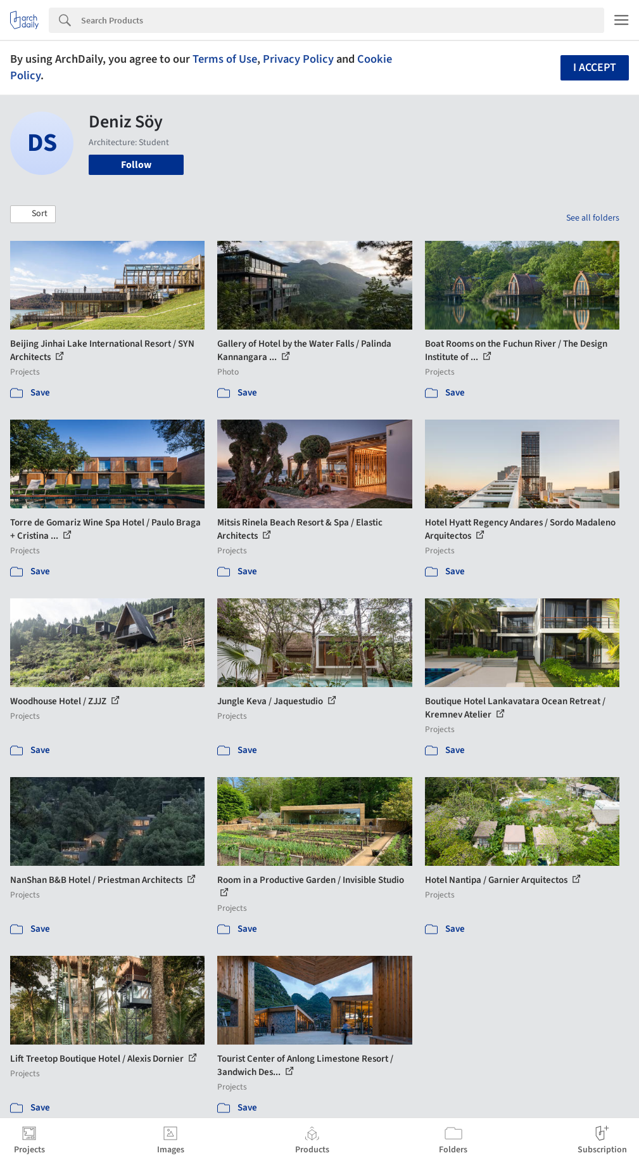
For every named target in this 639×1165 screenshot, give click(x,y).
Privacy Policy (298, 59)
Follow (136, 165)
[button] (33, 214)
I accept (594, 67)
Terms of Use (225, 59)
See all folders (592, 218)
